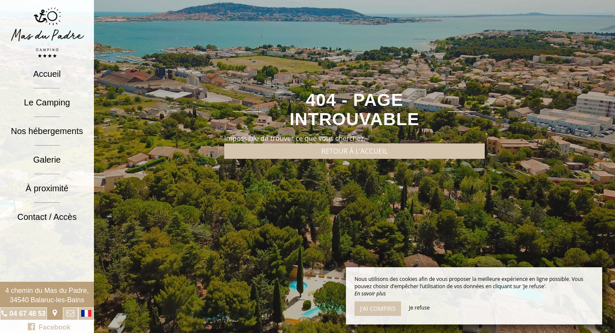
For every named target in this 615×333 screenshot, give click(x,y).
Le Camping (47, 102)
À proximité (47, 188)
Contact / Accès (47, 217)
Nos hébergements (47, 131)
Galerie (47, 159)
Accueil (47, 74)
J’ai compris (377, 308)
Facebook (49, 326)
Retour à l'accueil (354, 151)
